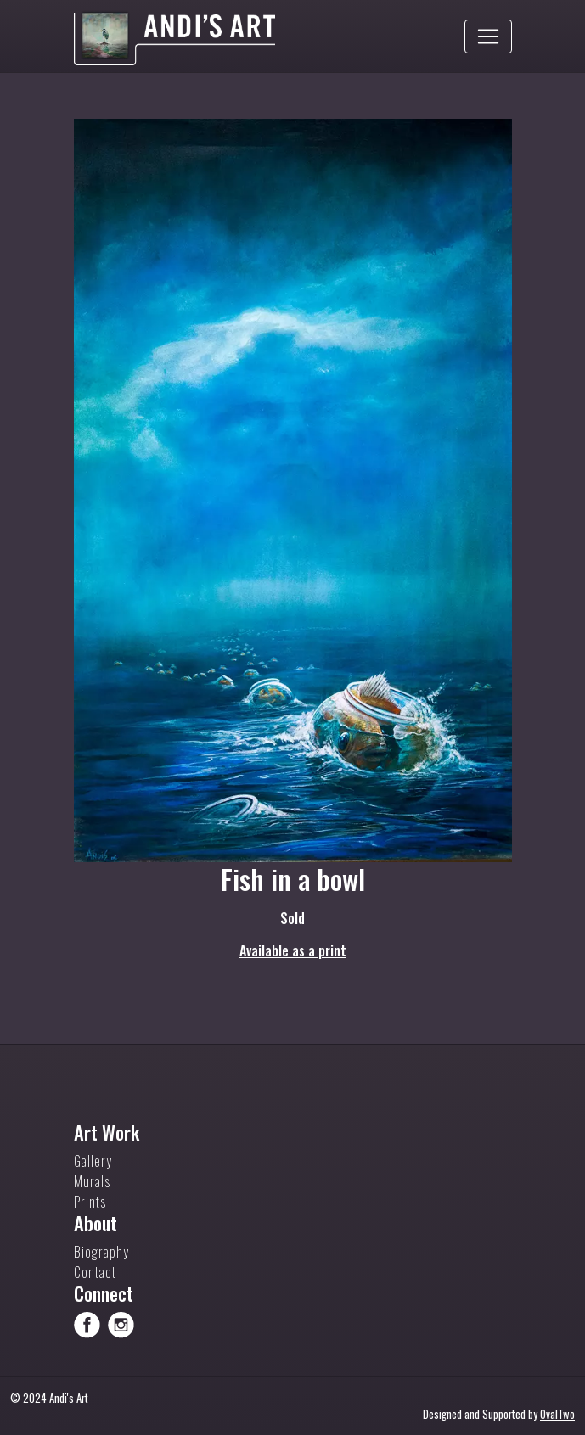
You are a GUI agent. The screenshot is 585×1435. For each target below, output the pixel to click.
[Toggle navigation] (488, 36)
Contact (95, 1272)
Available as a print (292, 950)
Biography (101, 1252)
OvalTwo (557, 1414)
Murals (92, 1181)
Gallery (93, 1161)
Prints (90, 1201)
